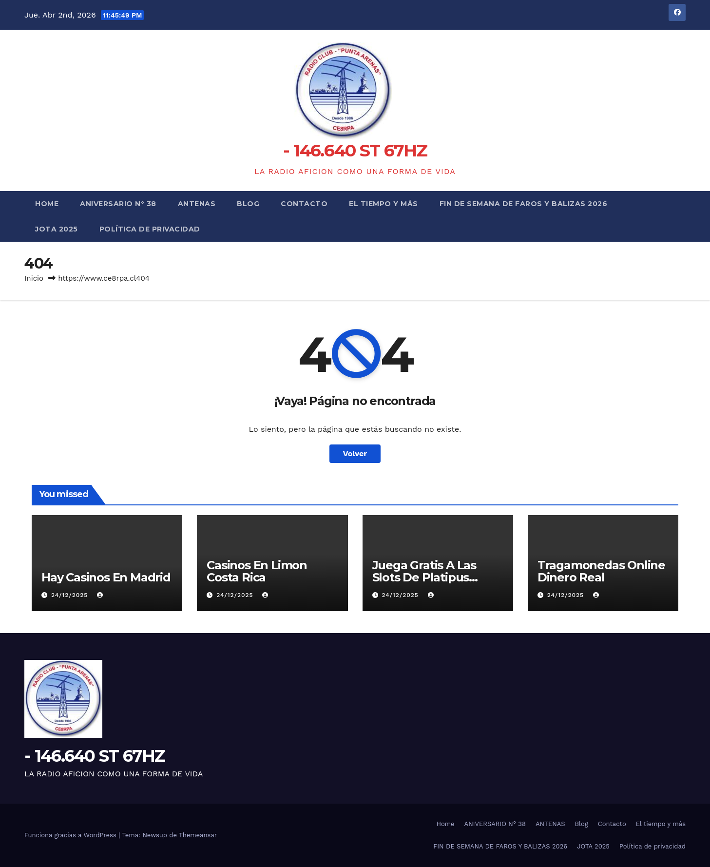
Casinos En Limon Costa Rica (257, 571)
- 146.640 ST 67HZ (355, 150)
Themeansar (198, 835)
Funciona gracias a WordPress (71, 835)
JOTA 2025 (56, 229)
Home (46, 203)
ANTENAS (197, 203)
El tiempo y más (383, 203)
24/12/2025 (70, 595)
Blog (248, 203)
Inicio (33, 278)
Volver (355, 453)
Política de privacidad (149, 229)
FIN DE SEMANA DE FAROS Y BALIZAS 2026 (524, 203)
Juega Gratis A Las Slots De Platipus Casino (424, 577)
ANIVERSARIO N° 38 (118, 203)
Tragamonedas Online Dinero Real (601, 571)
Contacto (304, 203)
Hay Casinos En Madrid (106, 577)
